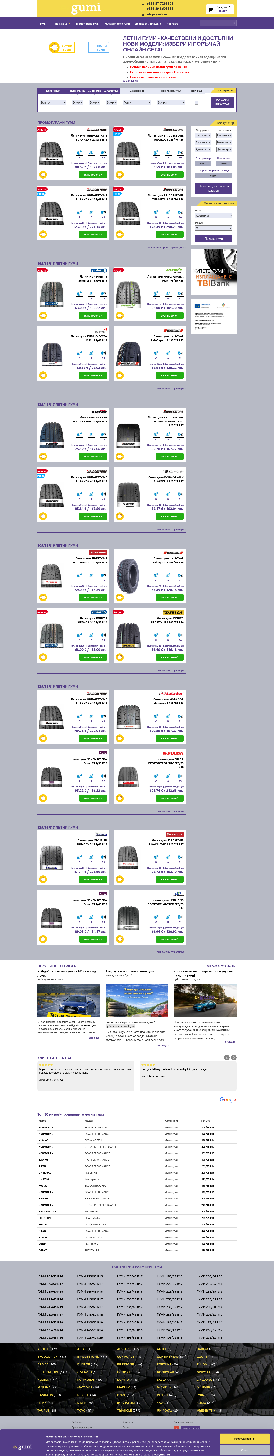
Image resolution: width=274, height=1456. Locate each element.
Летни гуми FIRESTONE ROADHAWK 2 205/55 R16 (89, 560)
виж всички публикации (222, 965)
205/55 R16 (207, 1127)
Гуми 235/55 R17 (169, 1307)
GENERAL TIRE (48, 1372)
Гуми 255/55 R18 (169, 1314)
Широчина (77, 91)
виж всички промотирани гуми (166, 247)
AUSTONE (124, 1349)
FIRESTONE (45, 1217)
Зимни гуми (97, 47)
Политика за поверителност (87, 1437)
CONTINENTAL (167, 1356)
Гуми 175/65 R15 (130, 1330)
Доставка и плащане (148, 23)
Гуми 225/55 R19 (50, 1322)
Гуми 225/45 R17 (130, 1276)
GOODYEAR (165, 1372)
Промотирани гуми (87, 23)
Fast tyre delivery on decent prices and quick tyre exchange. (188, 1070)
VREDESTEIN (206, 1410)
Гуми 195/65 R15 (90, 1276)
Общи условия (131, 1432)
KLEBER (43, 1379)
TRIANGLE (124, 1410)
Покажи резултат (222, 102)
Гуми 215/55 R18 (209, 1299)
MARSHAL (44, 1387)
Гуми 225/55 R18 (169, 1291)
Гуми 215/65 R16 (50, 1299)
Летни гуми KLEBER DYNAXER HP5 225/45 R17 (89, 419)
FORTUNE (164, 1364)
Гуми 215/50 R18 (90, 1314)
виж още (94, 1037)
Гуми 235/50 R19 (90, 1322)
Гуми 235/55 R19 (130, 1299)
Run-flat (196, 91)
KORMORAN (46, 1127)
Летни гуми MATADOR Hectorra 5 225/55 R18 (168, 701)
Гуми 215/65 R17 (90, 1307)
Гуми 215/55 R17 (90, 1284)
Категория (53, 91)
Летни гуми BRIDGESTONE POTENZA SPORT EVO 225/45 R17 (166, 421)
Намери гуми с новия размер (214, 188)
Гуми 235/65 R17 (130, 1307)
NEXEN (82, 1395)
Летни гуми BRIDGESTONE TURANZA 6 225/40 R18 (166, 137)
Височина (94, 91)
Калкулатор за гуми (117, 23)
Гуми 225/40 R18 (50, 1291)
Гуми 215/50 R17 (130, 1284)
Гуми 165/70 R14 (90, 1330)
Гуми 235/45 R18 (130, 1314)
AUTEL (162, 1349)
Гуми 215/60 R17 (90, 1299)
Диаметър (111, 91)
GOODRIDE (125, 1372)
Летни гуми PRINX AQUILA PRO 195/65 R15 (165, 278)
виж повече (130, 80)
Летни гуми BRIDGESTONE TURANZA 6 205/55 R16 (89, 137)
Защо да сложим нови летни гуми (130, 971)
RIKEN (42, 1166)
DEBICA (43, 1250)
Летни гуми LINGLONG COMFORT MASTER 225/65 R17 (166, 904)
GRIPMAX (204, 1372)
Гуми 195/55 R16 (130, 1338)
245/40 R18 (207, 1204)
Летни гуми (63, 47)
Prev (227, 1057)
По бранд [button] (62, 23)
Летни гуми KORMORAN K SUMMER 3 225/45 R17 (166, 479)
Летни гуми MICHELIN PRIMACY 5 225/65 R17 (92, 842)
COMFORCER (126, 1356)
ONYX (121, 1395)
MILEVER (203, 1387)
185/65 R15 (207, 1133)
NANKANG (45, 1395)
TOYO (81, 1410)
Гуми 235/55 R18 (209, 1291)
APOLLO (43, 1349)
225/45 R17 (207, 1146)
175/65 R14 (207, 1179)
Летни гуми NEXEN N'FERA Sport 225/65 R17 (88, 902)
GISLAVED (84, 1372)
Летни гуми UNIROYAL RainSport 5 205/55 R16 (168, 560)
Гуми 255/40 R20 (90, 1338)
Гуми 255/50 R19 (169, 1299)
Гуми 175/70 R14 (50, 1330)
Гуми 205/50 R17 (209, 1307)
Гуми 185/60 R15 (169, 1322)
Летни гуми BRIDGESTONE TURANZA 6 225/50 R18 (166, 197)
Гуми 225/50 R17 (50, 1284)
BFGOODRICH (47, 1356)
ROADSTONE (126, 1403)
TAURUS (43, 1159)
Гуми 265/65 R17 (209, 1330)
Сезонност (137, 91)
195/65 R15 (207, 1153)
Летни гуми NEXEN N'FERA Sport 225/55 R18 (88, 761)
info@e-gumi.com (157, 14)
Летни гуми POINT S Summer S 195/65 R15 (92, 278)
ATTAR (82, 1349)
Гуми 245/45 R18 (90, 1291)
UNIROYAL (45, 1172)
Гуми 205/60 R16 (209, 1276)
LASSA (161, 1379)
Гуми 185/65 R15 (169, 1276)
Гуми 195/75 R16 (169, 1338)
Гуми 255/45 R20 (50, 1338)
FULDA (43, 1185)
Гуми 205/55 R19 (209, 1314)
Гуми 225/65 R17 (209, 1284)
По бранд (76, 1421)
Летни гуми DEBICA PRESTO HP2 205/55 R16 (167, 620)
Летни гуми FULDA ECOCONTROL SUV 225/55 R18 (166, 763)
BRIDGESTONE (47, 1211)
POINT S (202, 1395)
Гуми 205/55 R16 (50, 1276)
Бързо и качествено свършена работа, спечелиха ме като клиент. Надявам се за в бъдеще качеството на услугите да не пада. (86, 1072)
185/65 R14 (207, 1140)
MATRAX (123, 1387)
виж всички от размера (171, 388)
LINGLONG (204, 1379)
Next (234, 1057)
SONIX (42, 1243)
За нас (126, 1427)
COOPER (203, 1356)
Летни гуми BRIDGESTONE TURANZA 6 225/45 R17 (89, 479)
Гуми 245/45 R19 (50, 1307)
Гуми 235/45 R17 (50, 1314)
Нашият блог (191, 1428)
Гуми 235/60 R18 (130, 1322)
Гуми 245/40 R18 (169, 1330)
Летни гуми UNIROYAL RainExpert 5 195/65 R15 (167, 338)
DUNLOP (83, 1364)
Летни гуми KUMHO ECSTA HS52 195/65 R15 (89, 338)
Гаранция (128, 1437)
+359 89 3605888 (160, 8)
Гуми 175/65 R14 (209, 1322)
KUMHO (43, 1140)
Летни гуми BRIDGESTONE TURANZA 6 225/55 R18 (89, 701)
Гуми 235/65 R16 (209, 1338)
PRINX (42, 1403)
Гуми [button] (45, 23)
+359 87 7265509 (160, 3)
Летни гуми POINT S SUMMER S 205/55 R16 (92, 620)
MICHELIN (164, 1387)
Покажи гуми (213, 238)
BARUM (202, 1349)
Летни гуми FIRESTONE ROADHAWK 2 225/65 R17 (166, 842)
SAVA (161, 1403)
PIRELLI (162, 1395)
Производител (171, 91)
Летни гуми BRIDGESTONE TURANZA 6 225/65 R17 (89, 197)
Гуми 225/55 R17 (169, 1284)
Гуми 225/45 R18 (130, 1291)
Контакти (173, 23)
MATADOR (84, 1387)
